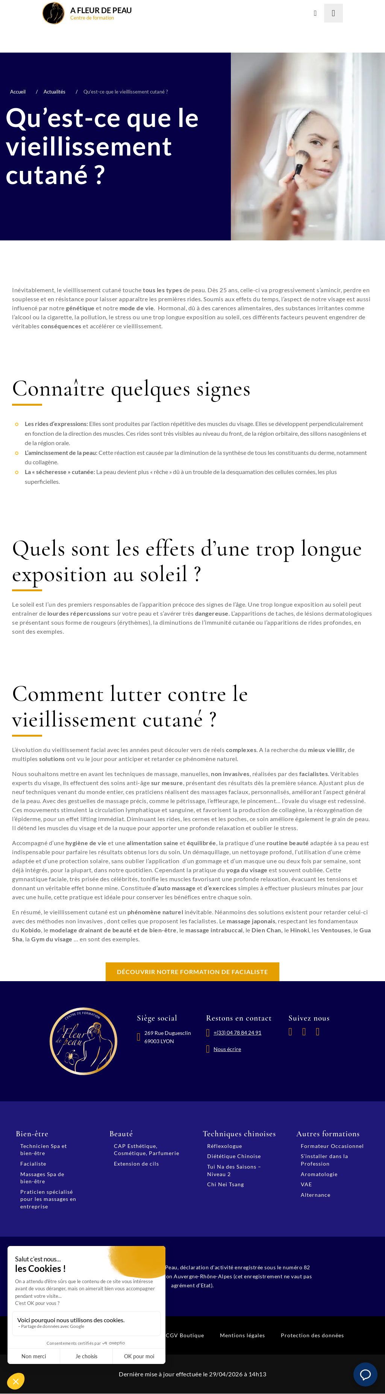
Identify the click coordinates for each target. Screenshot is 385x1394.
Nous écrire (228, 1051)
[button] (365, 1374)
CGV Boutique (185, 1335)
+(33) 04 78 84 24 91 (238, 1033)
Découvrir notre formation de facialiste (192, 972)
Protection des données (312, 1335)
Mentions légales (242, 1335)
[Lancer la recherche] (333, 13)
